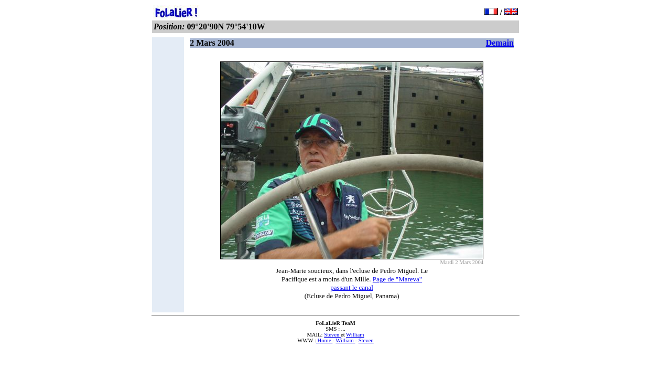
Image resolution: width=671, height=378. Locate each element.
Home (324, 340)
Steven (332, 335)
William (355, 335)
